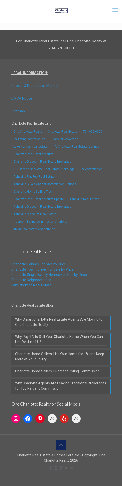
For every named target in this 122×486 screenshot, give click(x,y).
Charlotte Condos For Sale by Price (38, 264)
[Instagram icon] (56, 468)
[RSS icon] (71, 468)
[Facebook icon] (50, 468)
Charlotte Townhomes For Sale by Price (42, 269)
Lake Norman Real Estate (31, 285)
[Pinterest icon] (61, 468)
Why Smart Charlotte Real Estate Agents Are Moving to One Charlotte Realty (58, 322)
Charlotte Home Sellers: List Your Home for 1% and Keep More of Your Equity (59, 356)
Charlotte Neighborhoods (31, 280)
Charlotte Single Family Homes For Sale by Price (49, 275)
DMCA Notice (21, 98)
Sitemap (18, 111)
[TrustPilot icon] (66, 468)
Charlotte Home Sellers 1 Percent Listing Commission (57, 371)
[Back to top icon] (61, 445)
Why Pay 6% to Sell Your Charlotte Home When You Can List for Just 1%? (59, 339)
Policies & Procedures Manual (34, 86)
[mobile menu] (115, 10)
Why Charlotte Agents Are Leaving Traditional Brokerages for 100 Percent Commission (60, 385)
